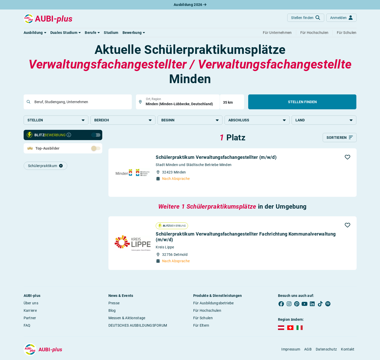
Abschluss (257, 120)
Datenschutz (326, 349)
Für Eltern (201, 325)
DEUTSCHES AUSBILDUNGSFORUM (137, 325)
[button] (35, 32)
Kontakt (347, 349)
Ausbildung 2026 (190, 5)
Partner (30, 318)
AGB (308, 349)
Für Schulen (203, 318)
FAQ (27, 325)
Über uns (31, 303)
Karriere (30, 310)
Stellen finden (302, 102)
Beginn (190, 120)
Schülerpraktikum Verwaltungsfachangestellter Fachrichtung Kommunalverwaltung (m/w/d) (246, 236)
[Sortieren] (340, 137)
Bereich (123, 120)
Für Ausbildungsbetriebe (213, 303)
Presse (114, 303)
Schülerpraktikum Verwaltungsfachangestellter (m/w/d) (216, 157)
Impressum (290, 349)
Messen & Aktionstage (126, 318)
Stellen (56, 120)
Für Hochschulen (207, 310)
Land (324, 120)
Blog (112, 310)
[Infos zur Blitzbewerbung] (69, 135)
